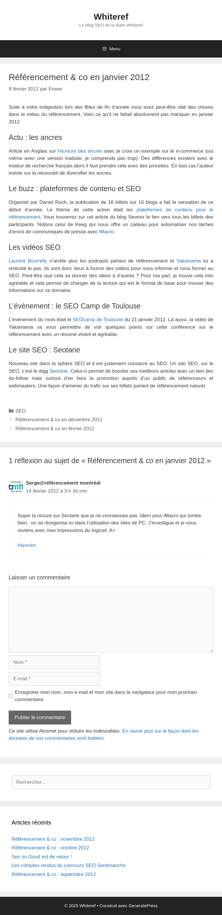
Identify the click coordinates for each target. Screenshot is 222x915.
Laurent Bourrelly (28, 261)
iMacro (106, 231)
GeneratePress (143, 905)
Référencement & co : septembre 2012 (54, 874)
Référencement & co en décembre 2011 (58, 419)
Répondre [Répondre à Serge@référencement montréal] (27, 545)
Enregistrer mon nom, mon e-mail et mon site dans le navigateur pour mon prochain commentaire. (106, 696)
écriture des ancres (81, 151)
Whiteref (111, 16)
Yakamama (188, 261)
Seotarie (58, 371)
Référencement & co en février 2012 (54, 428)
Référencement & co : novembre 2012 (53, 839)
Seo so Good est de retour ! (42, 856)
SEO (20, 411)
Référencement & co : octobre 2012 (50, 848)
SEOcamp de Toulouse (98, 319)
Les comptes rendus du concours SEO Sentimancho (69, 865)
